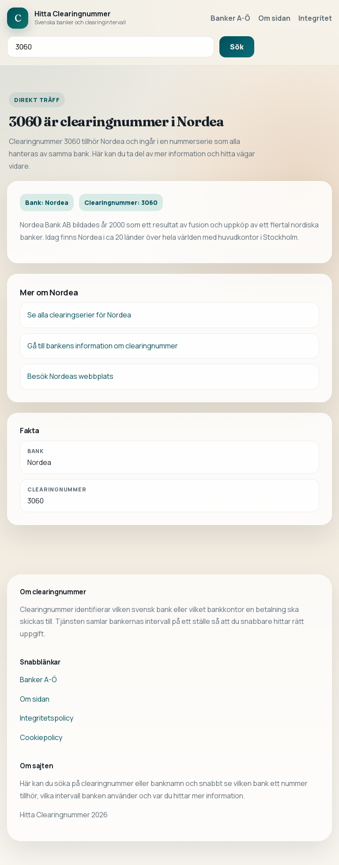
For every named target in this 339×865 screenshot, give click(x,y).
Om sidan (274, 18)
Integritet (315, 18)
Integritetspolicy (46, 718)
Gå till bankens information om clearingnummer (102, 346)
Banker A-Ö (230, 18)
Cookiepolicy (41, 737)
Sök (237, 47)
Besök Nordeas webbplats (70, 376)
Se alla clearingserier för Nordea (79, 315)
